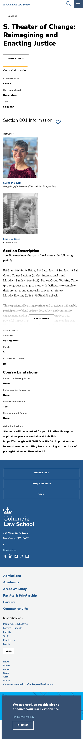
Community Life (15, 609)
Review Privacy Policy (23, 717)
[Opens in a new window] (5, 556)
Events (6, 665)
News (6, 661)
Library (6, 680)
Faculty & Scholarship (20, 595)
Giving (6, 673)
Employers (9, 640)
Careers (9, 602)
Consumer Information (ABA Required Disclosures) (28, 684)
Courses (12, 16)
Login (9, 651)
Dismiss (23, 725)
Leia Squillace (11, 239)
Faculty (7, 632)
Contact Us (10, 550)
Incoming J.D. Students (15, 624)
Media (6, 644)
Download (16, 58)
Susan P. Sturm (12, 183)
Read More (42, 318)
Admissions (12, 576)
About (6, 676)
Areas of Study (15, 589)
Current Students (12, 628)
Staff (6, 636)
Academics (11, 582)
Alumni (6, 669)
